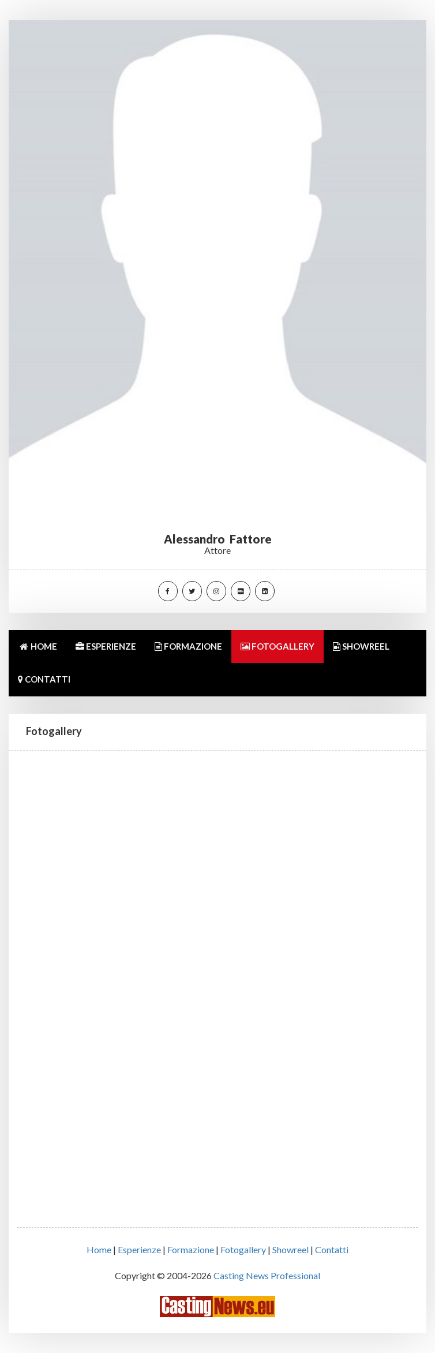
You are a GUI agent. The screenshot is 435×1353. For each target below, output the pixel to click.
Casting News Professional (266, 1275)
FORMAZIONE (188, 646)
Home (99, 1249)
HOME (37, 646)
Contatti (331, 1249)
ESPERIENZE (106, 646)
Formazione (190, 1249)
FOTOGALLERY (277, 646)
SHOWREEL (361, 646)
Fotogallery (243, 1249)
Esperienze (139, 1249)
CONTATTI (44, 679)
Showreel (290, 1249)
